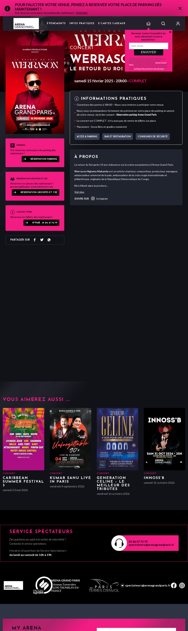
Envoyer (148, 52)
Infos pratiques (82, 23)
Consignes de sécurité (153, 137)
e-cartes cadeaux (112, 23)
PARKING (82, 12)
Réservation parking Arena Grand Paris (136, 114)
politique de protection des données (149, 69)
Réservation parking (43, 159)
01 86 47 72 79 (138, 541)
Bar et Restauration (117, 137)
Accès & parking (87, 137)
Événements (56, 23)
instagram (99, 198)
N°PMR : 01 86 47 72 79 (44, 223)
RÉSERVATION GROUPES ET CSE (39, 192)
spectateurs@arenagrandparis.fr (151, 544)
